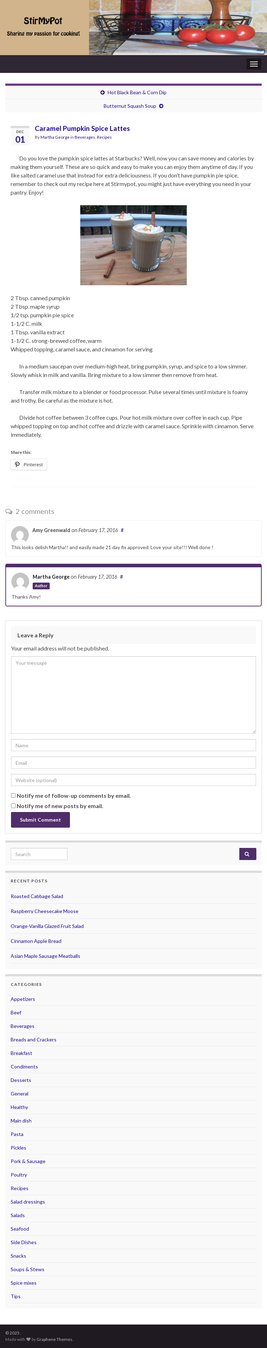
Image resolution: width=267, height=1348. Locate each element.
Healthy (19, 1107)
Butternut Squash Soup (130, 106)
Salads (18, 1215)
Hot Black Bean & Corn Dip (137, 92)
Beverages (85, 137)
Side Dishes (24, 1242)
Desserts (21, 1080)
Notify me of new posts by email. (60, 805)
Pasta (17, 1134)
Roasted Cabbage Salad (37, 896)
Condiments (24, 1066)
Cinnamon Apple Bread (36, 941)
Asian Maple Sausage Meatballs (45, 956)
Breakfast (21, 1053)
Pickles (18, 1148)
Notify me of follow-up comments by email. (74, 795)
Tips (16, 1296)
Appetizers (23, 999)
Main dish (21, 1121)
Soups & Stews (27, 1269)
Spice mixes (24, 1283)
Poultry (19, 1175)
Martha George (55, 137)
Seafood (20, 1229)
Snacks (18, 1256)
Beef (16, 1012)
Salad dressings (28, 1202)
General (19, 1093)
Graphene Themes (54, 1339)
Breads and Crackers (33, 1039)
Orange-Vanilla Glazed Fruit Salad (47, 926)
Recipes (104, 137)
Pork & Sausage (28, 1161)
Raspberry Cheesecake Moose (44, 911)
